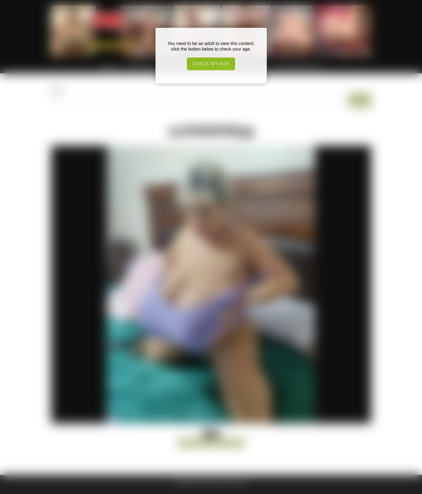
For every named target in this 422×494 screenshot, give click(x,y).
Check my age (211, 63)
